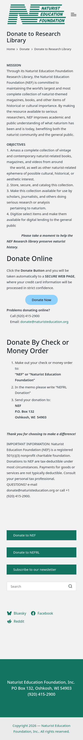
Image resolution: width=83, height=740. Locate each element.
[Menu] (73, 14)
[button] (70, 586)
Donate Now (41, 300)
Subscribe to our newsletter (34, 569)
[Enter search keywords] (41, 586)
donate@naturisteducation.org (44, 321)
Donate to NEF (24, 535)
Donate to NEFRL (26, 552)
